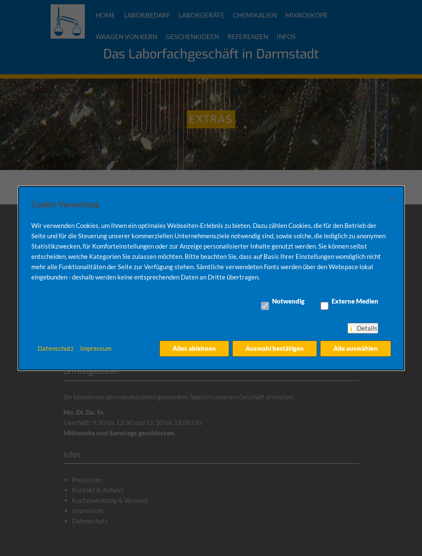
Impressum (95, 348)
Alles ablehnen (193, 348)
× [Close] (393, 199)
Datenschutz (56, 348)
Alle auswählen (355, 348)
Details (367, 328)
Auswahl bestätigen (274, 348)
